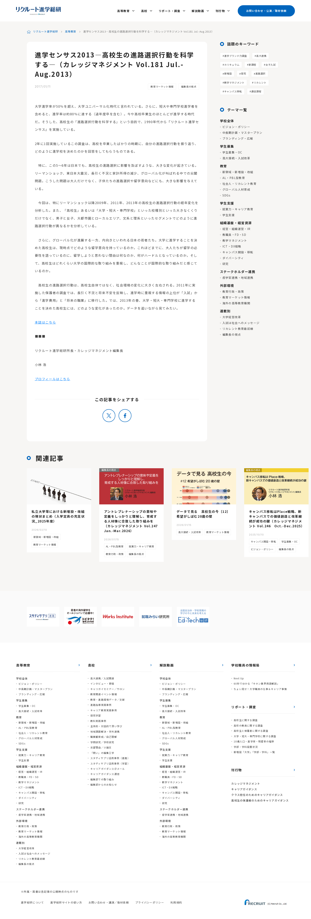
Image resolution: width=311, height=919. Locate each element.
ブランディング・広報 (237, 138)
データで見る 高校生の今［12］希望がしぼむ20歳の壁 (203, 513)
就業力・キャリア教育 (237, 208)
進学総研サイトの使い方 (66, 902)
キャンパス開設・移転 (237, 251)
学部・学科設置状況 (246, 745)
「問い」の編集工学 (102, 750)
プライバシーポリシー (149, 902)
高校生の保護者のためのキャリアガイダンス (260, 798)
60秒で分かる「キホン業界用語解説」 (257, 683)
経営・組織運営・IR (236, 228)
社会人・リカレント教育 (239, 183)
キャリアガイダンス (244, 787)
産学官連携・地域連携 (237, 277)
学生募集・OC (232, 152)
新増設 (228, 73)
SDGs (226, 195)
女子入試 (271, 64)
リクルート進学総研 (45, 31)
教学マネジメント (234, 82)
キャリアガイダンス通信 (104, 771)
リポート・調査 (170, 10)
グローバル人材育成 (236, 189)
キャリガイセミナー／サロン (107, 688)
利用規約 (176, 902)
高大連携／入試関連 (102, 677)
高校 (144, 10)
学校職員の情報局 (245, 664)
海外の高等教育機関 (236, 303)
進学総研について (32, 902)
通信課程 (256, 90)
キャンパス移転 (233, 90)
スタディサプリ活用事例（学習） (110, 761)
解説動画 (198, 10)
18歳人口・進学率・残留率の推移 (254, 740)
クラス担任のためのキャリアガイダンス (257, 793)
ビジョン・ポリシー (236, 126)
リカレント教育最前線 (237, 328)
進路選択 (260, 73)
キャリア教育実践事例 (103, 709)
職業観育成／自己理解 (103, 735)
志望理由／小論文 (101, 745)
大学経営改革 (231, 316)
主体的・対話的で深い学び (106, 724)
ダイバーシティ (233, 257)
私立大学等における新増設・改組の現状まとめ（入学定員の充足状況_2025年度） (58, 516)
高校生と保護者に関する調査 (251, 729)
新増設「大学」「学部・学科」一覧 (254, 750)
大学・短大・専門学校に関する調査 (255, 735)
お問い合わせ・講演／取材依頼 (109, 902)
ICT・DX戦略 (231, 246)
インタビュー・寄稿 (102, 683)
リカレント (260, 82)
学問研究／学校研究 (102, 740)
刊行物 (220, 10)
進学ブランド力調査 (235, 55)
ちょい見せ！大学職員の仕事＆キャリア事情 (260, 688)
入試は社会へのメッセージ (241, 322)
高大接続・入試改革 (236, 157)
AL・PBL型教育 (233, 177)
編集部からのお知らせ (103, 782)
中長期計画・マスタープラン (242, 132)
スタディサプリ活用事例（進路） (110, 756)
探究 (243, 73)
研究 (225, 263)
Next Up (239, 677)
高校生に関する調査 (246, 719)
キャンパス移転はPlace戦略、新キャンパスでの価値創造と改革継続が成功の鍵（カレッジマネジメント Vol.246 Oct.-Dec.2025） (277, 518)
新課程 (252, 64)
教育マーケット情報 (162, 86)
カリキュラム (232, 64)
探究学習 (95, 714)
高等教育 (124, 10)
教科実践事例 (98, 719)
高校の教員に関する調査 (248, 724)
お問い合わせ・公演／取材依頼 (266, 10)
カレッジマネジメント (245, 782)
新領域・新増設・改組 (237, 171)
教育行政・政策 (233, 291)
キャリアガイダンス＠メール (107, 766)
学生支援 (228, 214)
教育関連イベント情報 (103, 693)
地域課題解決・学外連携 (104, 730)
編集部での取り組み (102, 777)
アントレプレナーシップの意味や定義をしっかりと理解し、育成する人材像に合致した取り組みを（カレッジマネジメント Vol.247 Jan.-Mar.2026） (132, 521)
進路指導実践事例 (101, 703)
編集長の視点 (188, 86)
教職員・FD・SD (234, 234)
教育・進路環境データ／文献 (107, 698)
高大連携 (261, 55)
